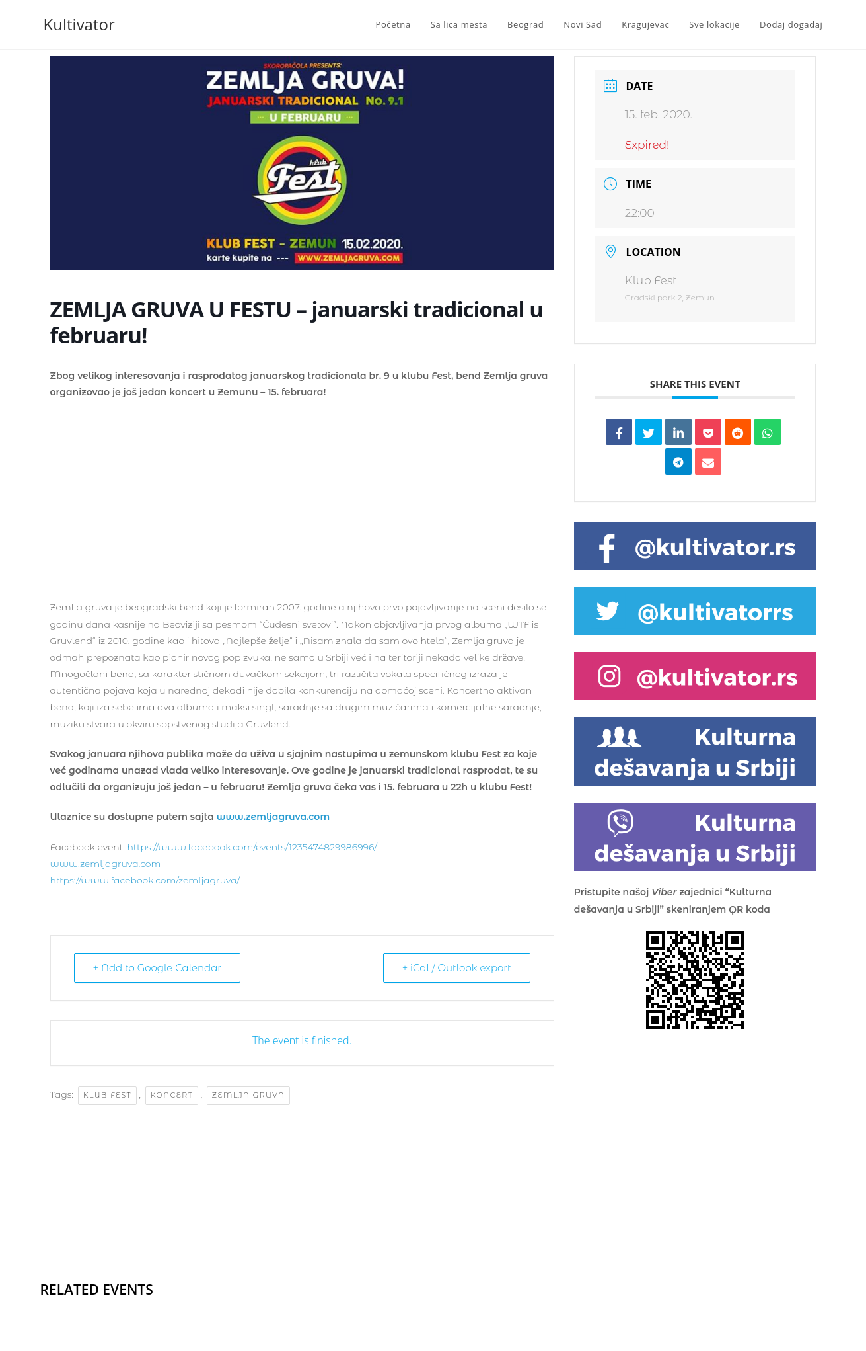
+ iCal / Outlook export (456, 968)
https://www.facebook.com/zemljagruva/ (145, 880)
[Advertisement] (302, 506)
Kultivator (79, 24)
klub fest (107, 1095)
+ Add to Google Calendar (157, 968)
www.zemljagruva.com (273, 817)
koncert (172, 1095)
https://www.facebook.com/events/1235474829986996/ (252, 847)
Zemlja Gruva (248, 1095)
